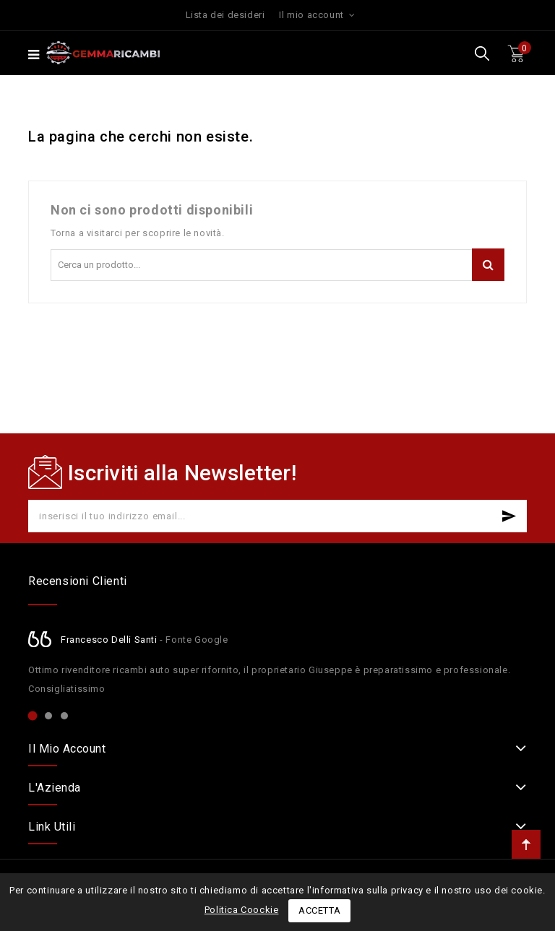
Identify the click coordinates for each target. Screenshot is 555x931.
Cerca (488, 264)
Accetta (319, 910)
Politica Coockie (242, 909)
